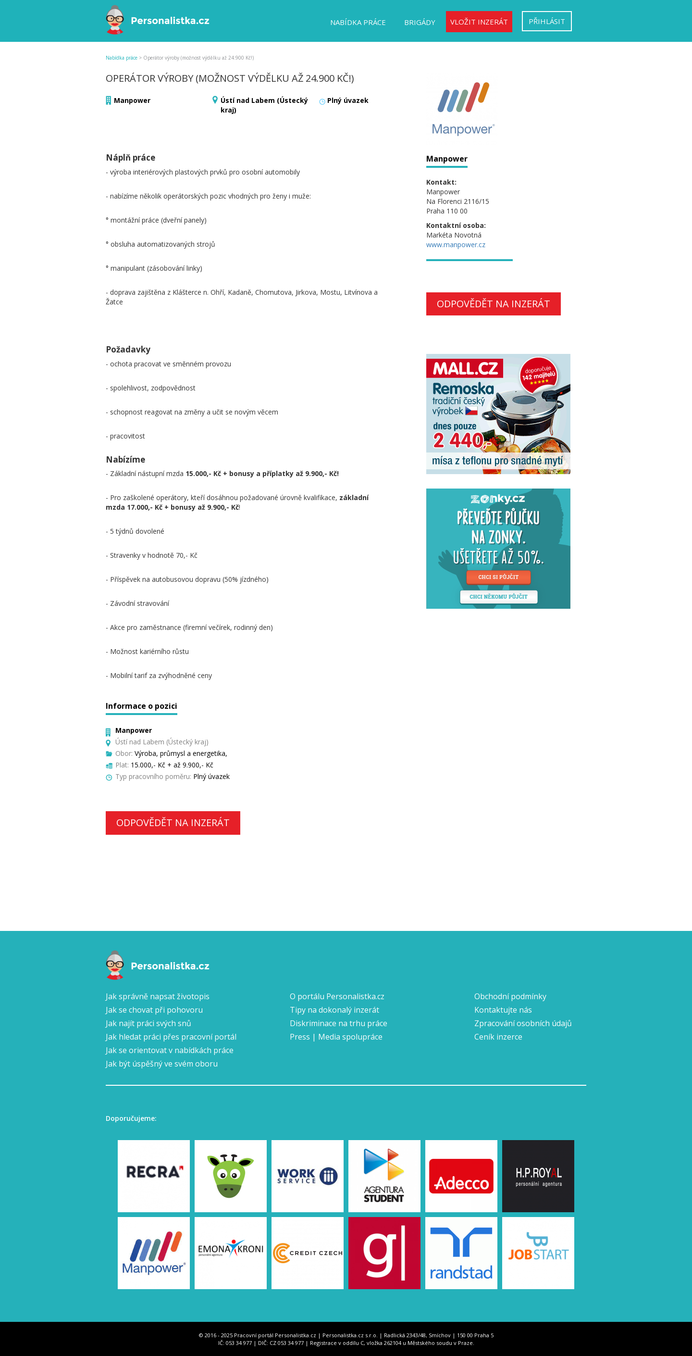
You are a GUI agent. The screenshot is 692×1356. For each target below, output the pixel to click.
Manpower (132, 100)
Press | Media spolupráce (336, 1036)
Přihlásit (547, 21)
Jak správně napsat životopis (158, 996)
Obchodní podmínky (510, 996)
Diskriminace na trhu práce (338, 1023)
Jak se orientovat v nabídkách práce (170, 1050)
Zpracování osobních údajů (523, 1023)
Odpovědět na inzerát (173, 822)
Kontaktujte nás (503, 1009)
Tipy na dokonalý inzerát (334, 1009)
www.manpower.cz (455, 244)
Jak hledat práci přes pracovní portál (171, 1036)
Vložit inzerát (479, 21)
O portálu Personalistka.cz (337, 996)
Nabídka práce (358, 22)
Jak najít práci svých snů (148, 1023)
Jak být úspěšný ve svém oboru (162, 1063)
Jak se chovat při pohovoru (154, 1009)
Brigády (419, 22)
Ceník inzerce (498, 1036)
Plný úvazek (348, 100)
